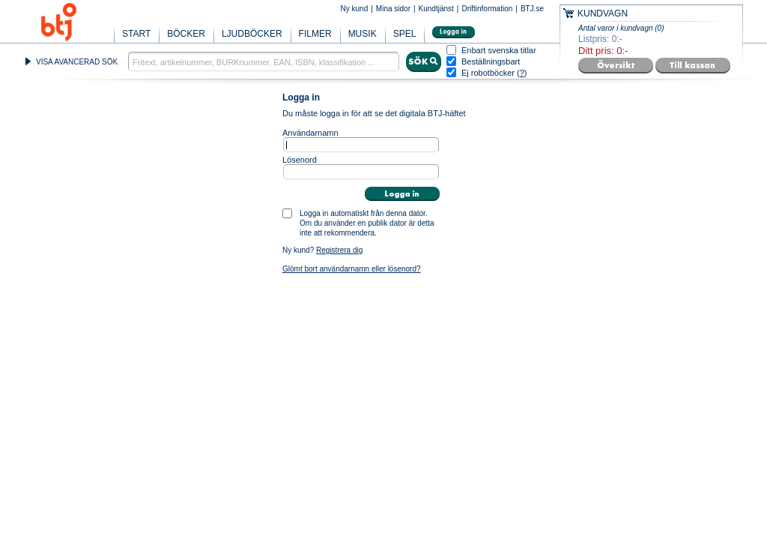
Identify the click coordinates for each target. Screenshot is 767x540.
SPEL (404, 33)
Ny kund (355, 8)
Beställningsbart (490, 62)
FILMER (315, 33)
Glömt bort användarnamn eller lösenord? (351, 269)
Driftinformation (486, 8)
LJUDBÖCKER (252, 33)
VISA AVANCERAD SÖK (77, 62)
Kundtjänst (436, 8)
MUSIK (362, 33)
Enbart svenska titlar (498, 50)
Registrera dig (339, 250)
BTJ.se (532, 8)
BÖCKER (186, 33)
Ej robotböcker (488, 72)
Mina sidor (393, 8)
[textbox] (263, 61)
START (136, 33)
